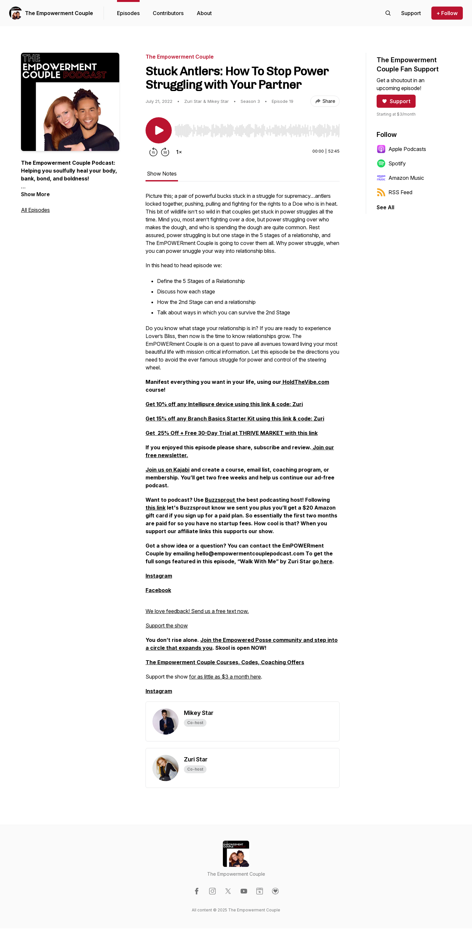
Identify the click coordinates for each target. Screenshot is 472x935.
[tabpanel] (243, 446)
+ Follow (447, 13)
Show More (35, 194)
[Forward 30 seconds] (165, 152)
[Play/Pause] (159, 130)
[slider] (257, 131)
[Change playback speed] (179, 152)
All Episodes (35, 210)
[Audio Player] (257, 129)
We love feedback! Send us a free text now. (197, 611)
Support (396, 101)
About (204, 13)
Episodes (128, 13)
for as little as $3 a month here (225, 676)
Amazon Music (400, 177)
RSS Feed (394, 192)
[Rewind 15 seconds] (153, 152)
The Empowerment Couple (59, 13)
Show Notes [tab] (162, 173)
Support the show (167, 625)
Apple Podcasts (401, 149)
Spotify (391, 163)
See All (385, 207)
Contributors (168, 13)
